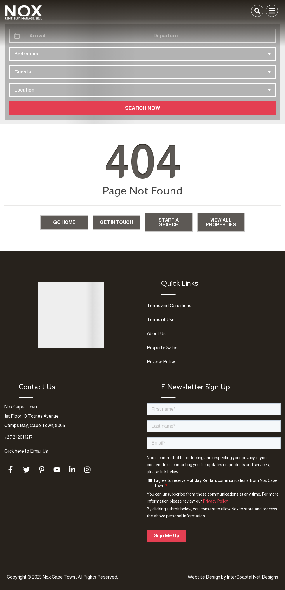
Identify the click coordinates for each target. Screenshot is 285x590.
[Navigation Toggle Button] (272, 11)
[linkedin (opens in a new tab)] (72, 470)
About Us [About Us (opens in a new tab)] (156, 333)
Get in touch (116, 222)
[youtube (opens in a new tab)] (57, 470)
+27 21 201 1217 (18, 437)
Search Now (142, 108)
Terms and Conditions (169, 305)
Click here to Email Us (26, 451)
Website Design (204, 577)
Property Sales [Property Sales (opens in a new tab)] (162, 347)
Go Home (64, 222)
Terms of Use (161, 319)
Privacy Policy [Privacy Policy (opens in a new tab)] (161, 361)
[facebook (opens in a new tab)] (11, 470)
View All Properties (221, 222)
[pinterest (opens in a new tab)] (42, 470)
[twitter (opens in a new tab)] (27, 470)
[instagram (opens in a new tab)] (87, 470)
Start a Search (169, 222)
